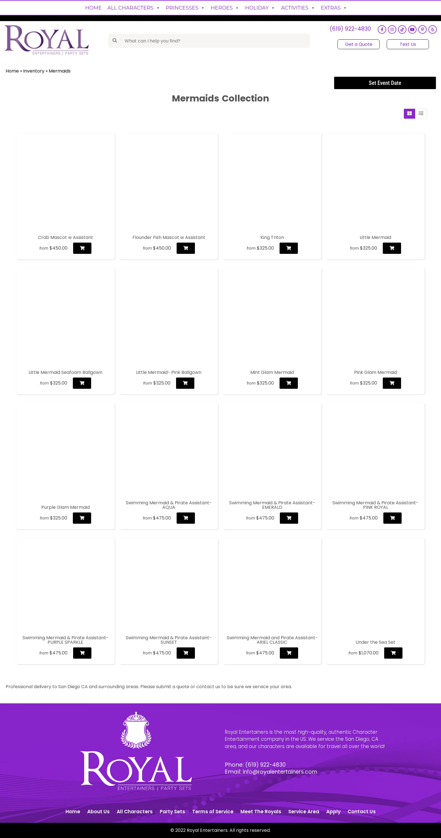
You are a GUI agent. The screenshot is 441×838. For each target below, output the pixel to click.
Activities (298, 7)
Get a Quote (358, 44)
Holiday (260, 7)
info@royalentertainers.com (283, 772)
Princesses (185, 7)
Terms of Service (212, 811)
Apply (333, 811)
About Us (98, 811)
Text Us (407, 44)
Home (93, 8)
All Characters (133, 7)
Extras (334, 7)
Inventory (33, 71)
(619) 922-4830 (348, 29)
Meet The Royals (260, 811)
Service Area (303, 811)
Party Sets (172, 811)
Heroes (225, 7)
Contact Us (362, 811)
